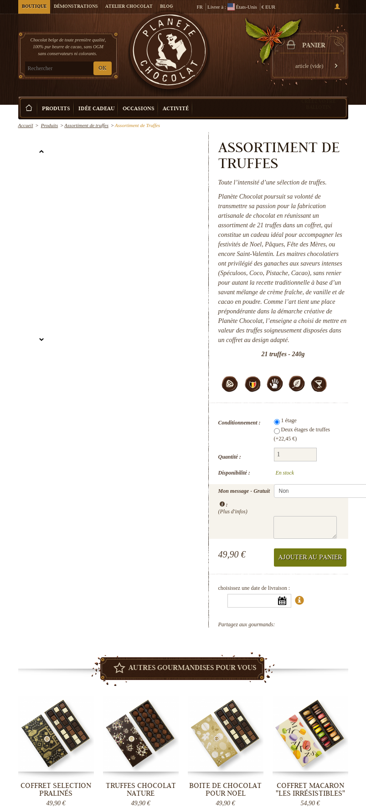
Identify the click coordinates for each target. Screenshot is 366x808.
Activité (176, 109)
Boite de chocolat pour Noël (225, 789)
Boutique (34, 7)
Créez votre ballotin (318, 104)
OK (102, 68)
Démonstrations (76, 7)
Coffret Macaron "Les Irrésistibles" (310, 789)
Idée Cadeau (96, 109)
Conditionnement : (239, 422)
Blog (166, 7)
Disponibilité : (234, 473)
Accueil (25, 125)
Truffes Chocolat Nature (141, 789)
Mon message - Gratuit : (244, 501)
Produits (56, 109)
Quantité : (229, 457)
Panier (313, 46)
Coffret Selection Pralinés (56, 789)
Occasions (139, 109)
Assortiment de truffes (86, 125)
